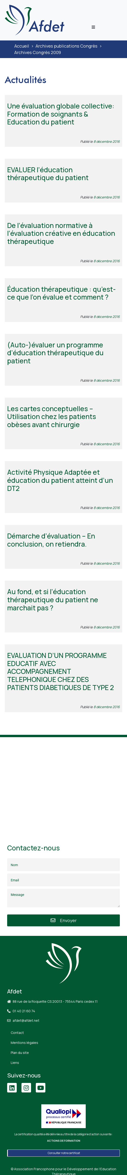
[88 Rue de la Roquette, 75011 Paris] (63, 784)
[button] (93, 27)
